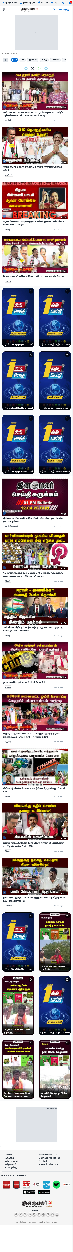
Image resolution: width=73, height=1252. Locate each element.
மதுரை (8, 281)
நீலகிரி (8, 120)
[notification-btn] (69, 3)
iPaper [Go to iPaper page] (55, 2)
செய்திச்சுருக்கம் (11, 526)
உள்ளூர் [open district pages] (64, 10)
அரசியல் (8, 175)
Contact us (32, 1222)
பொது (7, 229)
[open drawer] (4, 9)
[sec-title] (36, 1176)
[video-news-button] (4, 107)
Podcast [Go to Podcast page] (43, 2)
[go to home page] (29, 10)
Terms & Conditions (44, 1222)
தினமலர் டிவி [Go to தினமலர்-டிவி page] (27, 2)
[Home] (2, 54)
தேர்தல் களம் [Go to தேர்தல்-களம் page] (9, 2)
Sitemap (55, 1222)
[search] (54, 9)
